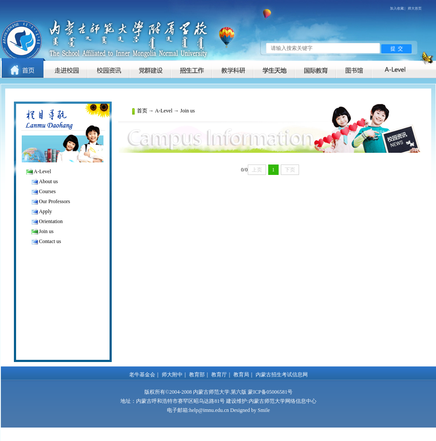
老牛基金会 (142, 375)
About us (48, 181)
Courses (47, 191)
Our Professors (54, 201)
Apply (45, 211)
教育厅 (219, 375)
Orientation (51, 221)
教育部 (197, 375)
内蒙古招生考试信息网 (282, 375)
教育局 (241, 375)
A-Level (42, 171)
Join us (46, 231)
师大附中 (172, 375)
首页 (142, 111)
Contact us (50, 241)
